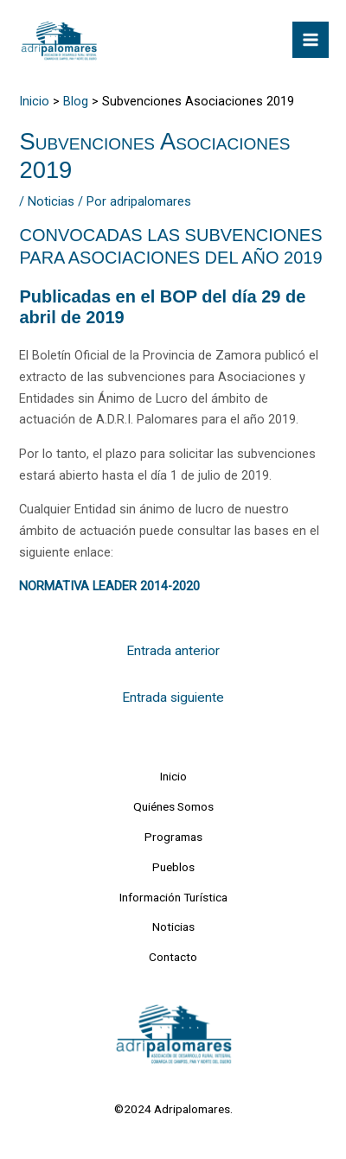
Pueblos (173, 867)
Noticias (51, 201)
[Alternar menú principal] (310, 40)
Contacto (173, 957)
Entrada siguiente (173, 697)
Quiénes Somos (173, 806)
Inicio (173, 776)
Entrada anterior (173, 651)
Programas (173, 837)
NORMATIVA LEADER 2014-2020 (109, 586)
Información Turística (173, 897)
